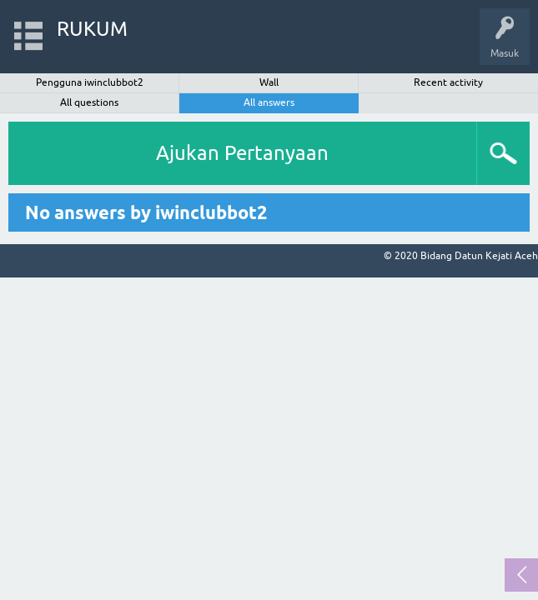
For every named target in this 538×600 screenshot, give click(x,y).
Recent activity (448, 82)
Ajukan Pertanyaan (242, 153)
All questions (89, 102)
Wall (269, 82)
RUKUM (92, 29)
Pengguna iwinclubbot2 (89, 82)
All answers (269, 102)
